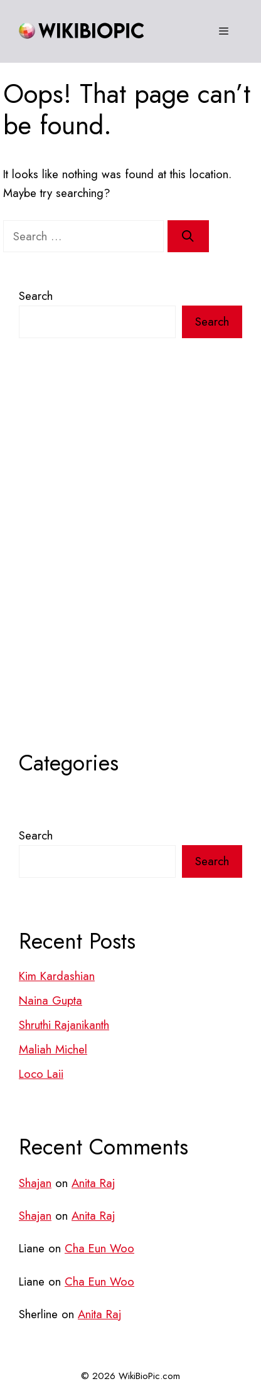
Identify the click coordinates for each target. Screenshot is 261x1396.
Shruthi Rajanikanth (64, 1024)
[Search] (188, 236)
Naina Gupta (50, 1000)
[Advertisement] (130, 569)
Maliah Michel (53, 1049)
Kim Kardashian (57, 975)
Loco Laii (41, 1073)
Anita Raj (93, 1183)
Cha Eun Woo (99, 1248)
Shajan (35, 1183)
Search (36, 295)
